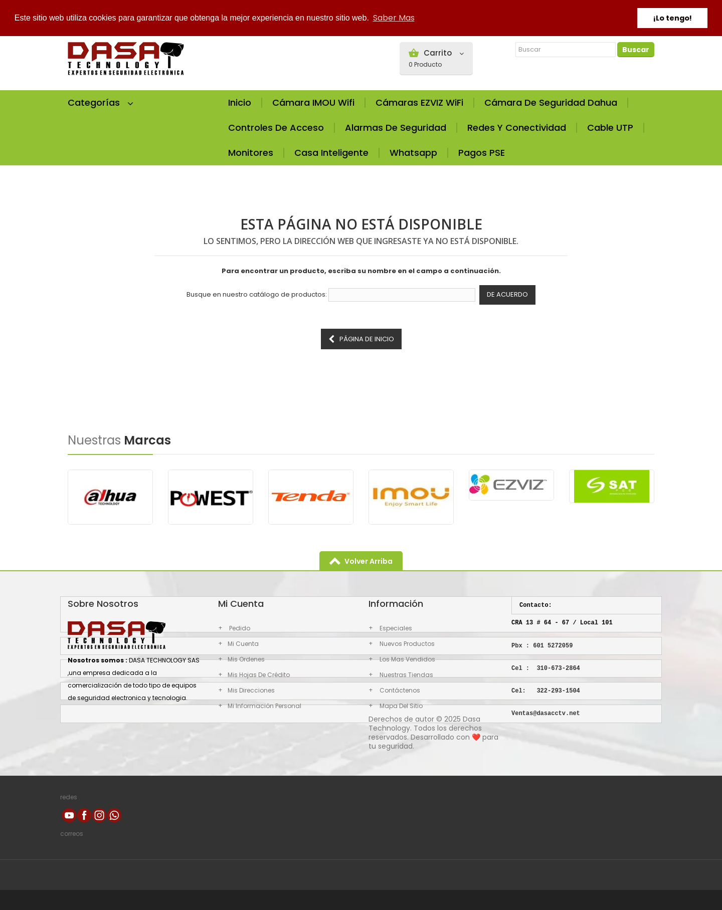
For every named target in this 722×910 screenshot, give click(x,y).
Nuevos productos (406, 643)
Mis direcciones (251, 690)
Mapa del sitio (400, 706)
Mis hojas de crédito (259, 674)
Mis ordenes (246, 659)
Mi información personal (264, 706)
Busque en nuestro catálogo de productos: (257, 294)
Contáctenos (399, 690)
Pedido (239, 628)
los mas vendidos (406, 659)
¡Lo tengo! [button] (672, 18)
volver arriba (368, 561)
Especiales (395, 628)
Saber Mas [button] (394, 18)
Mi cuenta (243, 643)
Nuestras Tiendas (405, 674)
